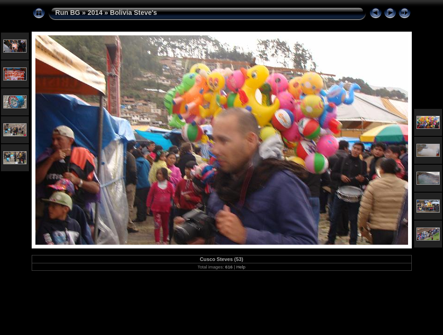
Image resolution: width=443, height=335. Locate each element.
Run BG (68, 12)
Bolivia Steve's (133, 12)
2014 (95, 12)
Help (240, 266)
